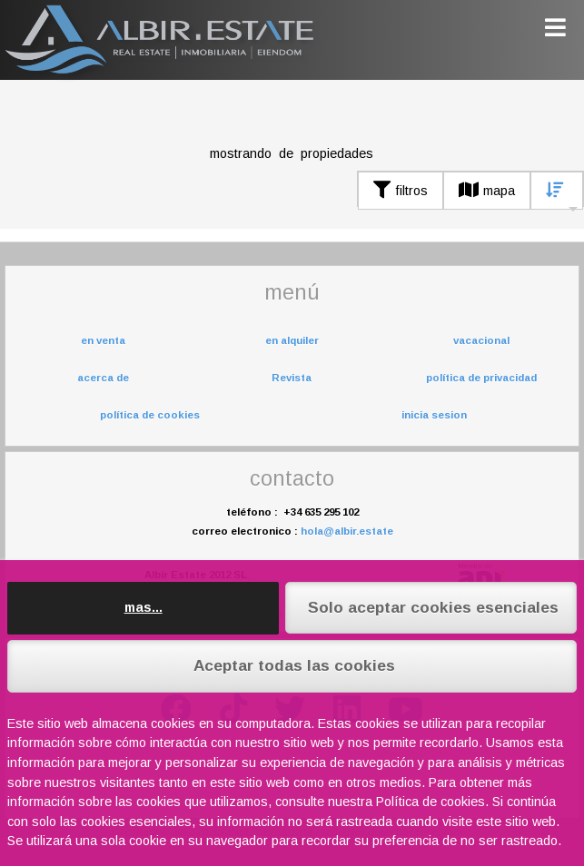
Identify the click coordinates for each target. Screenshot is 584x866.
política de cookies (150, 414)
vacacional (481, 340)
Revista (292, 377)
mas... (143, 607)
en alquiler (292, 340)
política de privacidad (481, 377)
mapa (487, 190)
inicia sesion (434, 414)
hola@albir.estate (347, 531)
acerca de (103, 377)
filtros (400, 190)
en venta (103, 340)
